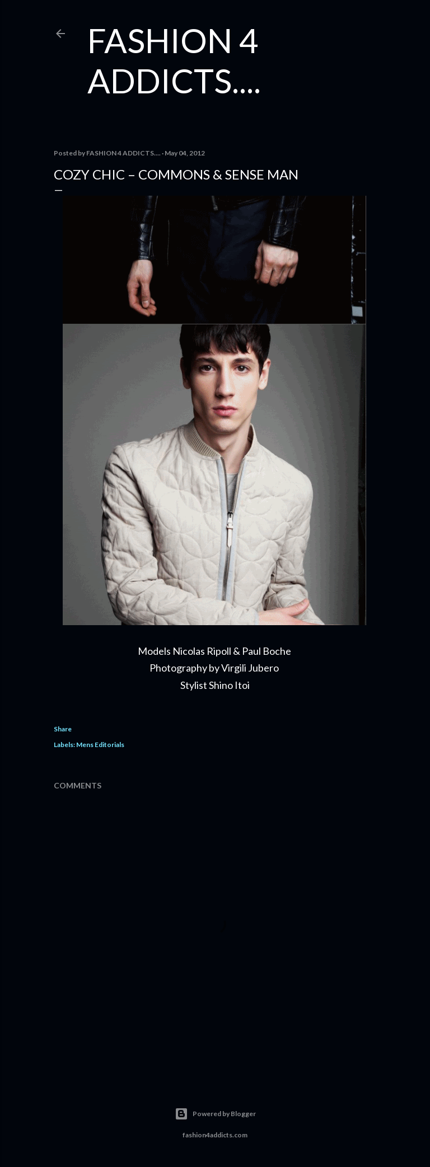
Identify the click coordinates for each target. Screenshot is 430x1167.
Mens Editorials (100, 744)
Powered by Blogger (215, 1114)
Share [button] (63, 729)
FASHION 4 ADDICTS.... (174, 60)
